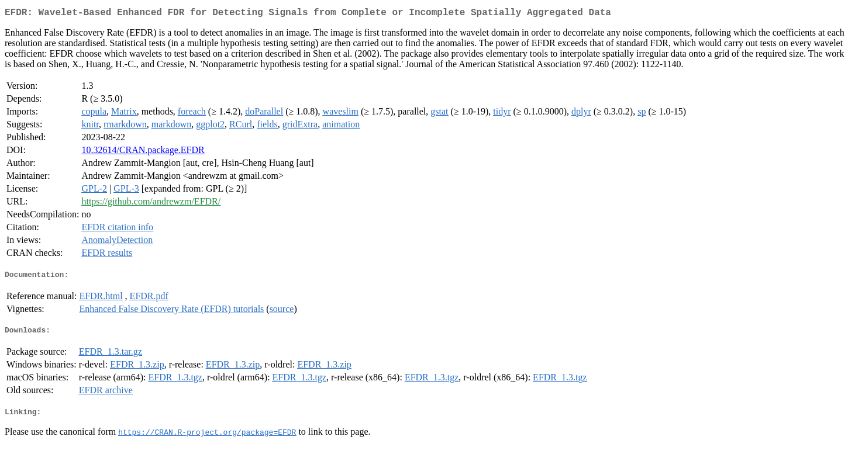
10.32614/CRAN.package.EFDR (142, 152)
